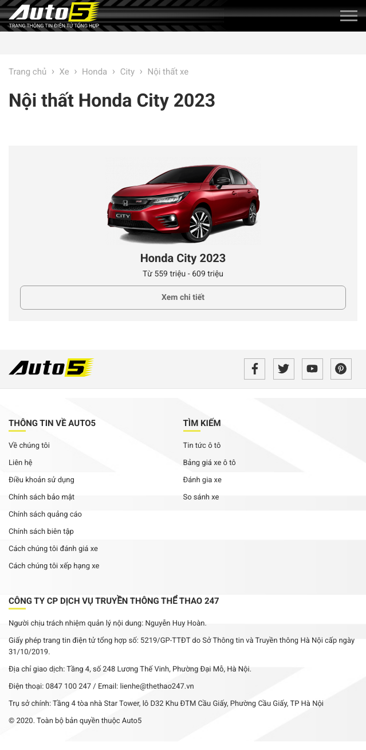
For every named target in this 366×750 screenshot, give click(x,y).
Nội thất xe (167, 72)
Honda (94, 72)
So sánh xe (201, 497)
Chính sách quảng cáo (45, 514)
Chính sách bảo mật (41, 497)
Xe (64, 72)
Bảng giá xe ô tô (209, 463)
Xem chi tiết (183, 297)
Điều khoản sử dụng (41, 480)
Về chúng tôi (29, 446)
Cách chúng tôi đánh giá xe (53, 549)
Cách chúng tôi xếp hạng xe (54, 566)
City (127, 72)
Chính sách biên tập (41, 532)
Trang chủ (27, 72)
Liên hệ (21, 463)
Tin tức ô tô (202, 446)
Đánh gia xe (202, 480)
